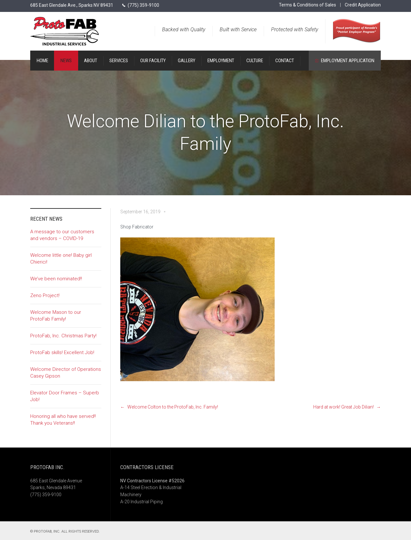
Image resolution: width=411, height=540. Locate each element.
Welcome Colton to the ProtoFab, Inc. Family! (172, 407)
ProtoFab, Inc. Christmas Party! (63, 336)
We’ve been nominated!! (56, 279)
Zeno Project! (44, 295)
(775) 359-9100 (143, 5)
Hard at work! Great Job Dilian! (343, 407)
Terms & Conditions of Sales (307, 4)
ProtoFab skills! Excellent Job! (62, 352)
